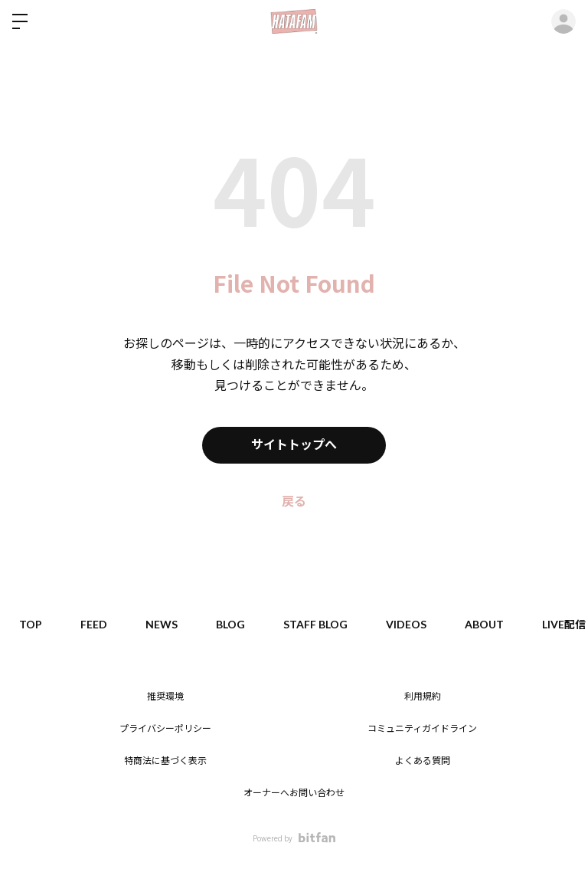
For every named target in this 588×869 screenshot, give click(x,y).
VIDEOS (406, 624)
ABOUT (484, 624)
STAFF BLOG (315, 624)
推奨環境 (165, 696)
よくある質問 (422, 761)
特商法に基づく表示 (165, 761)
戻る (294, 501)
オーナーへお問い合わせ (294, 793)
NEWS (161, 624)
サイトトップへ (294, 445)
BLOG (230, 624)
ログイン (563, 21)
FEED (93, 624)
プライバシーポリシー (165, 728)
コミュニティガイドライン (422, 728)
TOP (30, 624)
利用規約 (422, 696)
